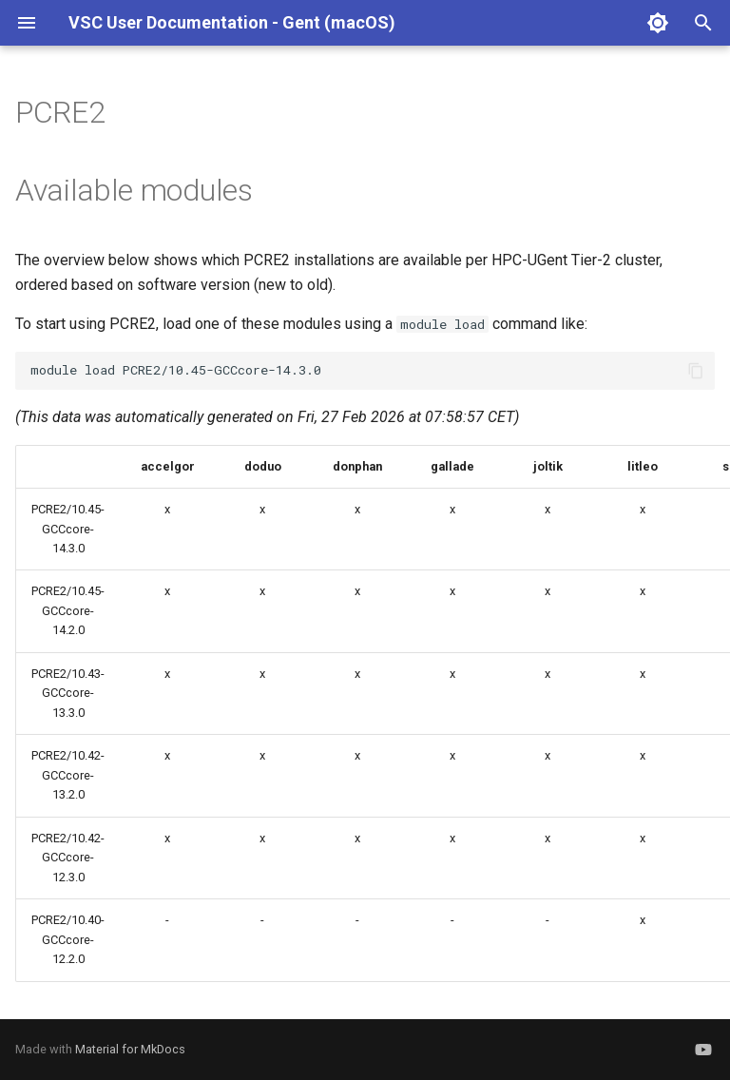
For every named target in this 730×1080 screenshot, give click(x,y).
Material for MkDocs (130, 1049)
